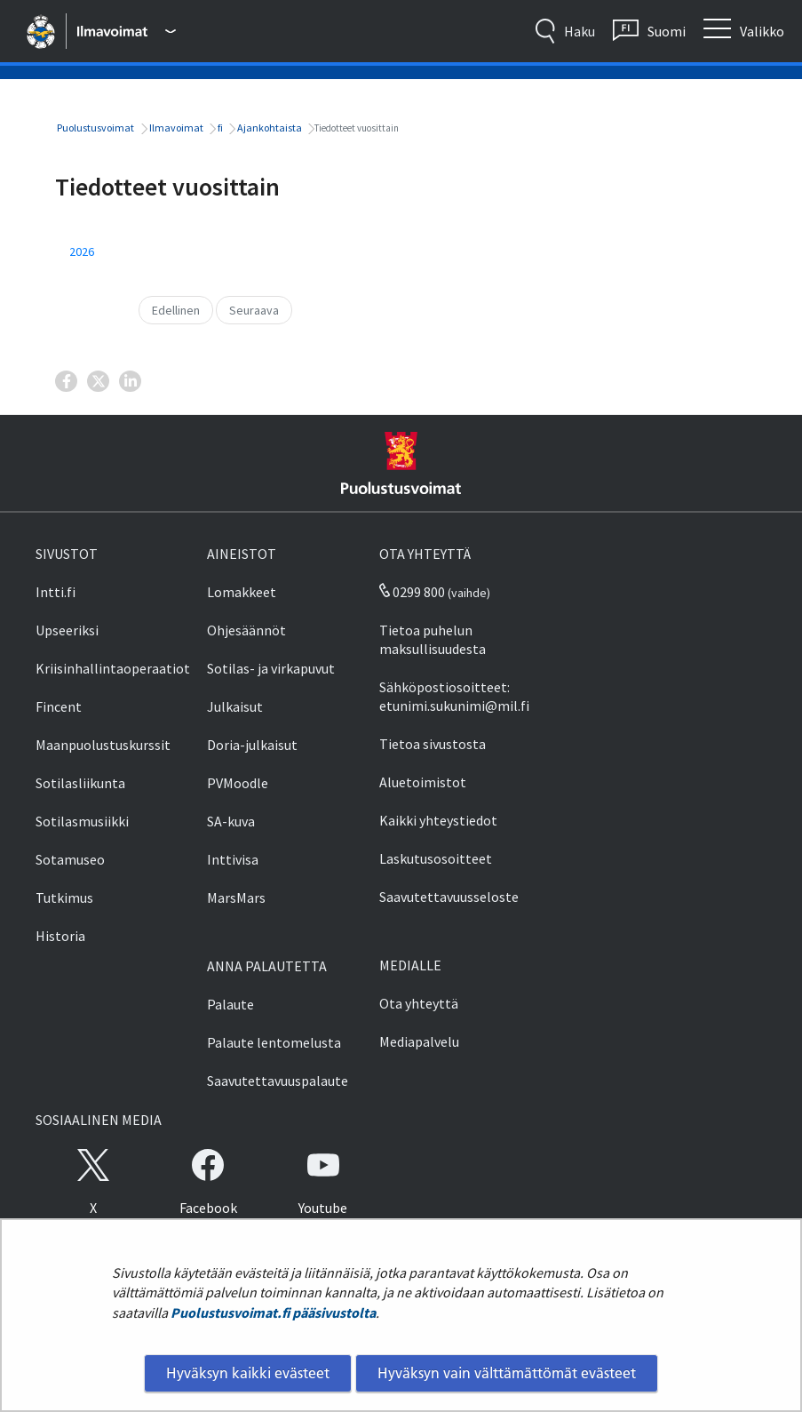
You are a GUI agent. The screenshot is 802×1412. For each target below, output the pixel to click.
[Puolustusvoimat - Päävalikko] (126, 31)
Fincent (59, 706)
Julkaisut (235, 706)
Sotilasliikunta (80, 783)
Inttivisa (232, 859)
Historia (60, 936)
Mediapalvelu (419, 1041)
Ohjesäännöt (246, 630)
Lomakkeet (241, 592)
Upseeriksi (67, 630)
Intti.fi (55, 592)
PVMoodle (237, 783)
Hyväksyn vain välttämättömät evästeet (506, 1373)
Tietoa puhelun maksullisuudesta (432, 639)
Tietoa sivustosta (432, 744)
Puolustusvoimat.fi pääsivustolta (273, 1312)
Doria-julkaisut (252, 745)
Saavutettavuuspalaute (277, 1080)
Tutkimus (64, 897)
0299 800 (412, 592)
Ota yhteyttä (418, 1003)
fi (219, 127)
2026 (81, 251)
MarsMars (236, 897)
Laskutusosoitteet (435, 858)
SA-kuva (231, 821)
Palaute (230, 1004)
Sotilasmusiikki (82, 821)
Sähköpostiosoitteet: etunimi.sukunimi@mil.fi (454, 696)
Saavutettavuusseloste (449, 896)
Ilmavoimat (175, 127)
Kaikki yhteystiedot (438, 820)
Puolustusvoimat (94, 127)
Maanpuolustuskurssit (103, 745)
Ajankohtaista (268, 127)
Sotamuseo (70, 859)
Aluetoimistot (422, 782)
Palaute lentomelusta (274, 1042)
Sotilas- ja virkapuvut (271, 668)
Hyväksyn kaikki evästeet (248, 1373)
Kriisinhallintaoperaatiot (113, 668)
